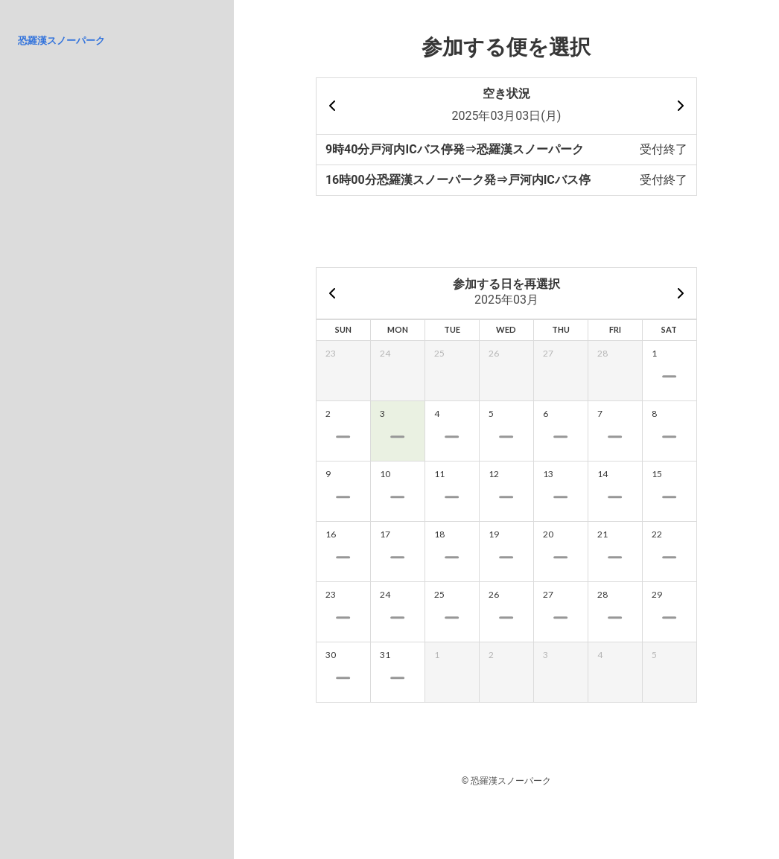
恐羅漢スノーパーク (61, 40)
